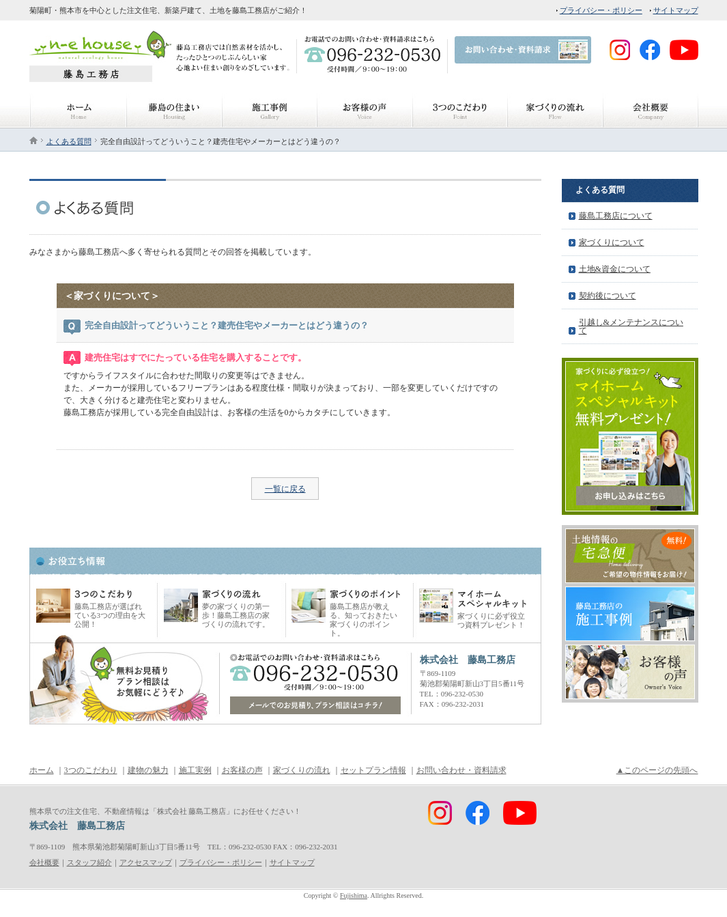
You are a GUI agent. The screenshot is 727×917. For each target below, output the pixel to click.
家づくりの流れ (301, 770)
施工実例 (195, 770)
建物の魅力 (148, 770)
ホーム (41, 770)
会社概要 (44, 862)
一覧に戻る (285, 489)
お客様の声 (242, 770)
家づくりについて (611, 242)
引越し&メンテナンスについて (631, 326)
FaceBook (551, 74)
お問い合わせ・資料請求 (461, 770)
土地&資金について (615, 269)
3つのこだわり (90, 770)
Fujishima (353, 895)
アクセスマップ (145, 862)
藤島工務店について (616, 216)
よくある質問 (68, 141)
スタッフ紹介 (89, 862)
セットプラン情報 (373, 770)
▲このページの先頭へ (657, 770)
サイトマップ (675, 10)
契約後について (607, 295)
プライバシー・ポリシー (601, 10)
